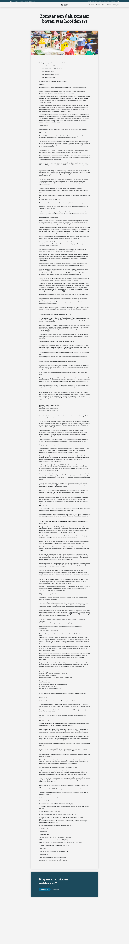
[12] (57, 410)
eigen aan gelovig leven (45, 492)
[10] (87, 381)
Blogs (103, 5)
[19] (51, 657)
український (32, 1)
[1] (39, 166)
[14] (57, 470)
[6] (64, 291)
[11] (60, 398)
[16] (64, 590)
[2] (85, 265)
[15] (72, 559)
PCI (96, 1)
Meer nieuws (44, 889)
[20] (60, 688)
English (21, 1)
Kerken (98, 5)
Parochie (91, 5)
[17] (70, 614)
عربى (11, 1)
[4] (80, 280)
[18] (45, 648)
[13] (54, 427)
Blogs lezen (56, 889)
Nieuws (109, 5)
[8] (49, 331)
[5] (62, 291)
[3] (80, 274)
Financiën (113, 1)
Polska (26, 1)
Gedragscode (91, 1)
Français (16, 1)
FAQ (118, 1)
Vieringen (116, 5)
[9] (70, 349)
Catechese (106, 1)
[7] (48, 331)
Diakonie (101, 1)
